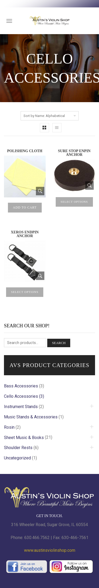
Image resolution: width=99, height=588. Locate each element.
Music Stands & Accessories (31, 416)
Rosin (9, 427)
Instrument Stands (21, 406)
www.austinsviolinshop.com (49, 550)
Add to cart (25, 207)
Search (58, 343)
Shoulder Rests (18, 447)
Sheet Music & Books (24, 437)
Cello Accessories (21, 396)
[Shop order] (50, 115)
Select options (74, 201)
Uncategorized (17, 457)
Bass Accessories (21, 385)
